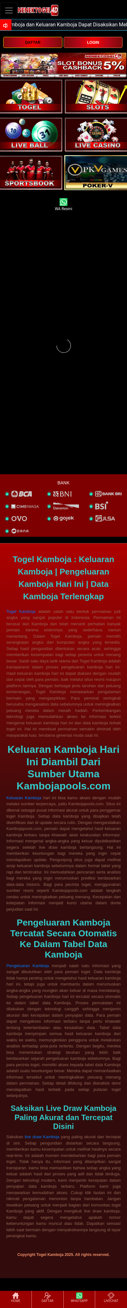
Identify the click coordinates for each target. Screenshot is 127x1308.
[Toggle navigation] (9, 10)
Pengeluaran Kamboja (27, 965)
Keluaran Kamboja (23, 797)
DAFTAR (32, 42)
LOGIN (93, 42)
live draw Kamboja (42, 1136)
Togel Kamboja (20, 611)
